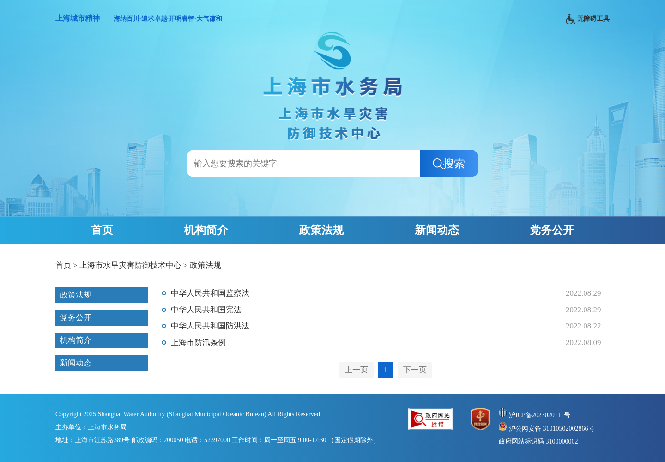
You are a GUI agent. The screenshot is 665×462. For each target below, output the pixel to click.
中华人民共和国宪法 (206, 309)
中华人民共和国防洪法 (210, 326)
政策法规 (321, 230)
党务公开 (552, 230)
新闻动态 (437, 230)
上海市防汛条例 (198, 342)
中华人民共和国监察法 (210, 293)
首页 (102, 230)
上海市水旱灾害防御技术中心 (130, 265)
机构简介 (206, 230)
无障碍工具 (588, 19)
